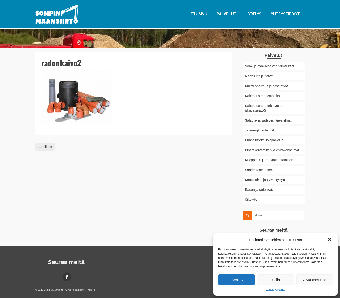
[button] (330, 240)
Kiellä (275, 280)
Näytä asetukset (314, 280)
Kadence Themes (85, 290)
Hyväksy (236, 280)
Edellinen (45, 147)
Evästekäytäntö (275, 289)
